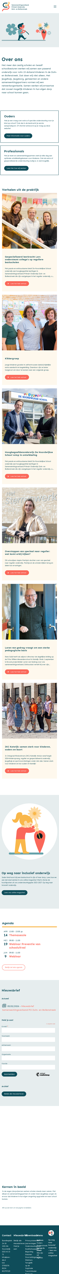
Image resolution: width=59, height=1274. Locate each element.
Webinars (29, 1260)
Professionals (41, 1246)
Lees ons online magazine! (14, 893)
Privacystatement (32, 1241)
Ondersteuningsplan (33, 1246)
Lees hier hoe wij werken (16, 168)
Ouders (39, 1243)
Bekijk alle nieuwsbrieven (14, 1094)
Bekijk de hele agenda (13, 967)
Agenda (40, 1258)
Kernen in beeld (41, 1249)
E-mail (5, 1026)
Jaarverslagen (30, 1243)
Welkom (40, 1240)
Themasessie (17, 935)
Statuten (28, 1255)
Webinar (15, 956)
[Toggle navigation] (55, 6)
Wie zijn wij (40, 1254)
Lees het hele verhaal (16, 284)
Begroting (29, 1252)
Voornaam (6, 1036)
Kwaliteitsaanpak (32, 1249)
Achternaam (6, 1045)
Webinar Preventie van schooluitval (24, 945)
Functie (4, 1064)
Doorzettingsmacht (33, 1257)
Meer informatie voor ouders (18, 136)
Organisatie (6, 1054)
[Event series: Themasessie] (21, 932)
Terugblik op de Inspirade (29, 1265)
